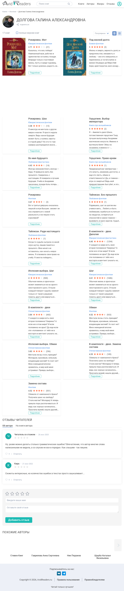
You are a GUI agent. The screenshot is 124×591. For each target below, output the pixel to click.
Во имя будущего (38, 158)
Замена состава (37, 383)
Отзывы (111, 4)
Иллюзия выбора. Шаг (41, 270)
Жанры (100, 4)
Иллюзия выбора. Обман (42, 344)
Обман (93, 307)
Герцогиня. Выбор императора (99, 120)
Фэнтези (32, 198)
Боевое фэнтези (96, 43)
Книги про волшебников (100, 125)
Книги (81, 4)
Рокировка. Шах (37, 118)
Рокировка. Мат (37, 39)
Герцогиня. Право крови (102, 158)
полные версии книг (29, 33)
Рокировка (34, 194)
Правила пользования (68, 579)
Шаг (91, 270)
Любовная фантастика (38, 162)
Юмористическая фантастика (102, 238)
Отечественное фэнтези (39, 311)
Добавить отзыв (18, 519)
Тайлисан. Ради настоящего (44, 231)
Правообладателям (95, 579)
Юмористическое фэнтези (40, 43)
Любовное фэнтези (97, 198)
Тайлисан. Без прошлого (103, 194)
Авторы (90, 4)
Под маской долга (99, 39)
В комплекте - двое (39, 307)
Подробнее (35, 73)
